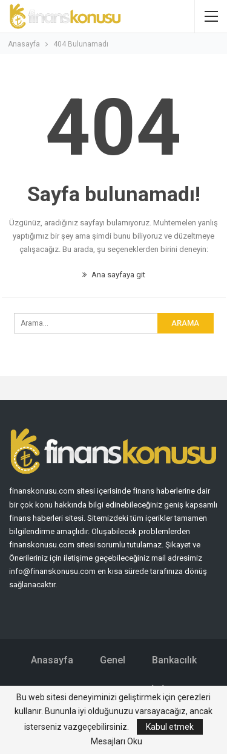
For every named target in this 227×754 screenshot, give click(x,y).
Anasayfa (52, 660)
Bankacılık (174, 660)
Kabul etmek (170, 727)
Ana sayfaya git (113, 274)
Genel (112, 660)
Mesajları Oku (116, 741)
